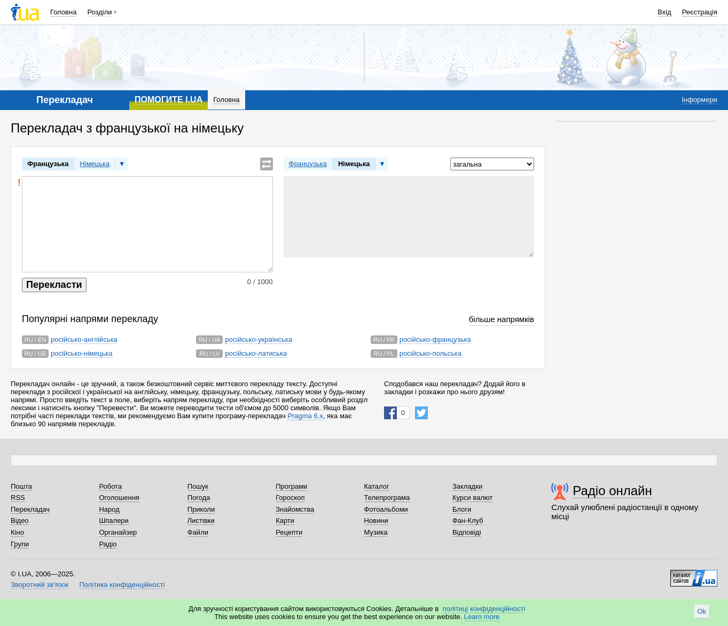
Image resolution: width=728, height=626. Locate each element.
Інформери (699, 100)
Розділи (99, 12)
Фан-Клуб (467, 521)
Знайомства (295, 509)
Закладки (467, 486)
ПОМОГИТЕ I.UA (168, 99)
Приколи (201, 509)
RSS (18, 498)
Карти (285, 521)
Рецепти (289, 532)
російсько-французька (435, 339)
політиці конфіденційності (483, 609)
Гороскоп (290, 498)
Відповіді (466, 532)
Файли (197, 532)
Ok (701, 611)
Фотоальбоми (386, 509)
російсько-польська (431, 353)
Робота (110, 486)
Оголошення (119, 498)
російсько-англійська (84, 339)
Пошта (21, 486)
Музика (376, 532)
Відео (20, 521)
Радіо (107, 544)
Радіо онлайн (612, 490)
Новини (376, 521)
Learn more (481, 617)
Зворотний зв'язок (39, 585)
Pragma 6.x (305, 416)
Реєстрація (699, 12)
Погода (198, 498)
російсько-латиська (256, 353)
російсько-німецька (81, 353)
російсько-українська (258, 339)
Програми (291, 486)
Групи (20, 544)
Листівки (201, 521)
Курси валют (472, 498)
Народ (109, 509)
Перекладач (30, 509)
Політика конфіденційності (122, 585)
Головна (63, 12)
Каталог (376, 486)
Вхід (664, 12)
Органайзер (118, 532)
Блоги (461, 509)
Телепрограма (387, 498)
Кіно (17, 532)
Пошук (197, 486)
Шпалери (114, 521)
